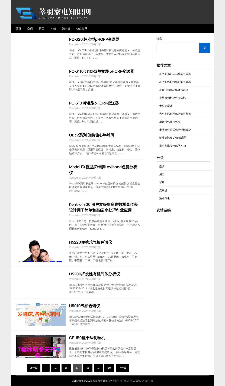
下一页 (122, 367)
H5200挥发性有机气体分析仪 (94, 274)
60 (109, 367)
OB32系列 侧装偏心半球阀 (91, 135)
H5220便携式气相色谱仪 (90, 242)
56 (66, 367)
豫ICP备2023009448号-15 (138, 380)
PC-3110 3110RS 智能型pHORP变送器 (101, 71)
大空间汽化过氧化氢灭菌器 (175, 114)
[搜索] (204, 48)
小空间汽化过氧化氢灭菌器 (175, 82)
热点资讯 (81, 28)
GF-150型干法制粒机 (87, 337)
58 (87, 367)
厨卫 (41, 28)
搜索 (159, 38)
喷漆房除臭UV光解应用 (173, 137)
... (55, 367)
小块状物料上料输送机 (172, 98)
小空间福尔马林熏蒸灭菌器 (175, 74)
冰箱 (53, 28)
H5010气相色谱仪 (84, 305)
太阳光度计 (165, 106)
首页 (18, 28)
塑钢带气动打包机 (169, 122)
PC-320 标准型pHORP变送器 (94, 39)
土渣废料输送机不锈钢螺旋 (175, 130)
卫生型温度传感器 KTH (172, 146)
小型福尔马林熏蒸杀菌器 (173, 90)
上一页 (33, 367)
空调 (30, 28)
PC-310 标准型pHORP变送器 (94, 103)
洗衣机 (66, 28)
